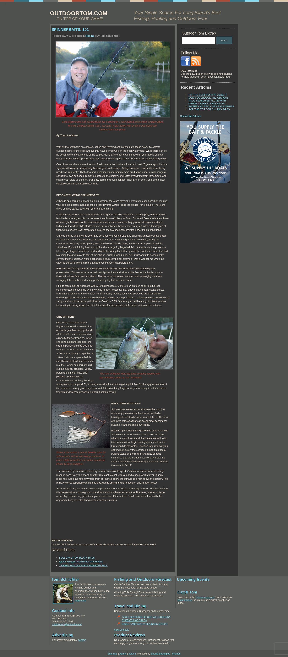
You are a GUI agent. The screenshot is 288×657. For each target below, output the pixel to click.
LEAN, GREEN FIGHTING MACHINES (81, 561)
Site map (112, 653)
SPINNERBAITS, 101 (70, 29)
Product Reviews (129, 635)
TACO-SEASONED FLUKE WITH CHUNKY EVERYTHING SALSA (207, 102)
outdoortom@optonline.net (67, 624)
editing (132, 653)
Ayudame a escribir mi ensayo (24, 4)
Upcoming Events (193, 579)
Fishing (89, 35)
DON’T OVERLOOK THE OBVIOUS (208, 97)
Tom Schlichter (65, 579)
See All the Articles (190, 116)
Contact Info (63, 611)
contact (82, 639)
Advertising (62, 635)
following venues (205, 597)
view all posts (121, 629)
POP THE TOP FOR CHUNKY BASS (209, 109)
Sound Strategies (160, 653)
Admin (123, 653)
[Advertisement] (204, 213)
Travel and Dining (130, 606)
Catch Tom (187, 592)
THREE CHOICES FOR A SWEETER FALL (83, 565)
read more (80, 600)
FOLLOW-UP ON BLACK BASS (77, 557)
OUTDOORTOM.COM (78, 13)
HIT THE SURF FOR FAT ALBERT (207, 94)
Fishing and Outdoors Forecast (142, 579)
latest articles (184, 600)
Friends (176, 653)
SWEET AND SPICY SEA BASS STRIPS (211, 106)
